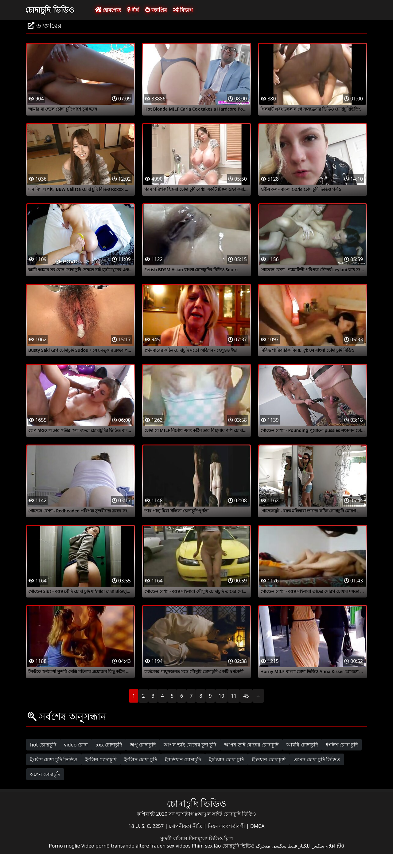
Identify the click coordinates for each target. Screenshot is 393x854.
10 (221, 695)
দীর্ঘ (133, 9)
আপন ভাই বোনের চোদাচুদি (251, 744)
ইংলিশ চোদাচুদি (100, 759)
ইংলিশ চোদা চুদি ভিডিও (53, 759)
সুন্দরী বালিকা (174, 838)
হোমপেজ (108, 9)
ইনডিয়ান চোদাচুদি (183, 759)
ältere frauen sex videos (163, 845)
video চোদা (76, 744)
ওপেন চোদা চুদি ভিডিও (317, 759)
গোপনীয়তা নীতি (186, 826)
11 (233, 695)
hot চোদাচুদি (43, 744)
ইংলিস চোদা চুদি (140, 759)
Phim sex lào (206, 845)
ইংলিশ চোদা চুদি (342, 744)
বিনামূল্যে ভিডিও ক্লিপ (211, 838)
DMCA (257, 826)
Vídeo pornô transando (107, 845)
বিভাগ (183, 9)
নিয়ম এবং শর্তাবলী (227, 826)
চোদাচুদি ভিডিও (49, 9)
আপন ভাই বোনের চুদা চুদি (190, 744)
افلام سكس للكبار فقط (311, 845)
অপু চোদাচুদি (143, 744)
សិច (340, 845)
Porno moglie (64, 845)
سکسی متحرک (271, 845)
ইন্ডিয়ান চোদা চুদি (226, 759)
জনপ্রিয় (156, 9)
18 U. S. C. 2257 (146, 826)
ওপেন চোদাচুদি (45, 774)
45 (246, 695)
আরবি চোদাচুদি (301, 744)
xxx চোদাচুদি (109, 744)
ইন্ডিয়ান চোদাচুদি (268, 759)
